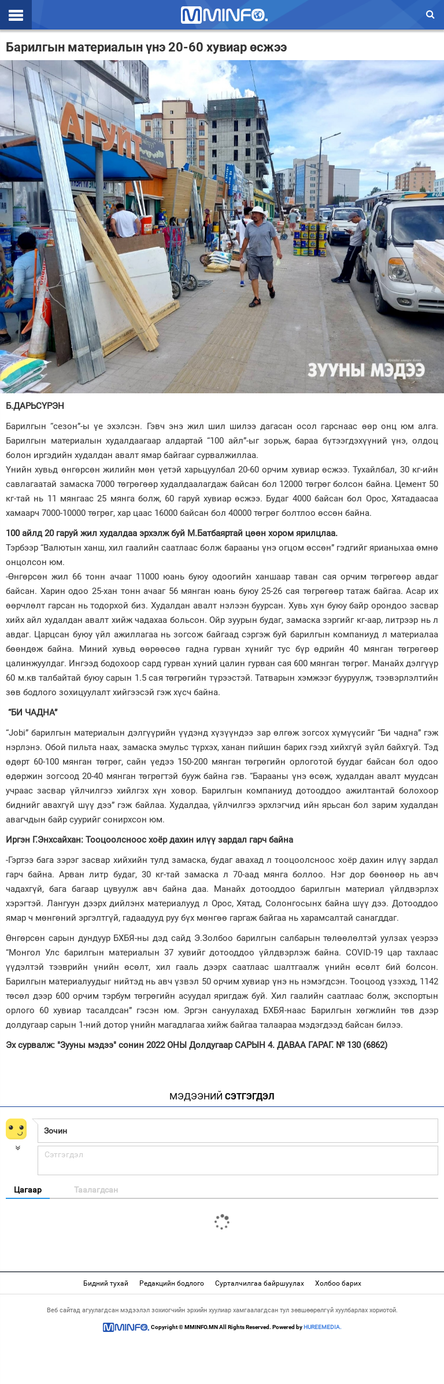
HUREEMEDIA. (323, 1327)
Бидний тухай (105, 1283)
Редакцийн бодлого (171, 1283)
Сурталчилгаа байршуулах (259, 1283)
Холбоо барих (338, 1283)
